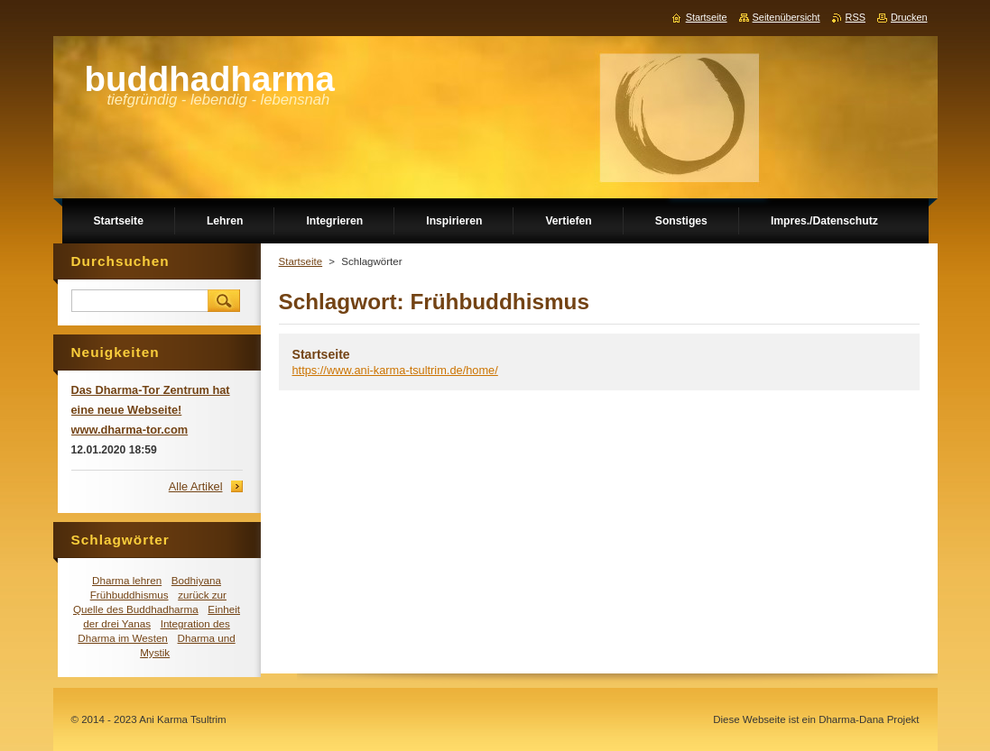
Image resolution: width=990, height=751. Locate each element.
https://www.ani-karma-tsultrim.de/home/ (395, 370)
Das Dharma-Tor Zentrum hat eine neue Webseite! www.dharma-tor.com (150, 409)
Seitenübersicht (786, 17)
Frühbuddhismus (129, 594)
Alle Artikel (196, 486)
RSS (855, 17)
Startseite (301, 261)
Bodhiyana (196, 580)
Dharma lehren (127, 580)
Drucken (909, 17)
